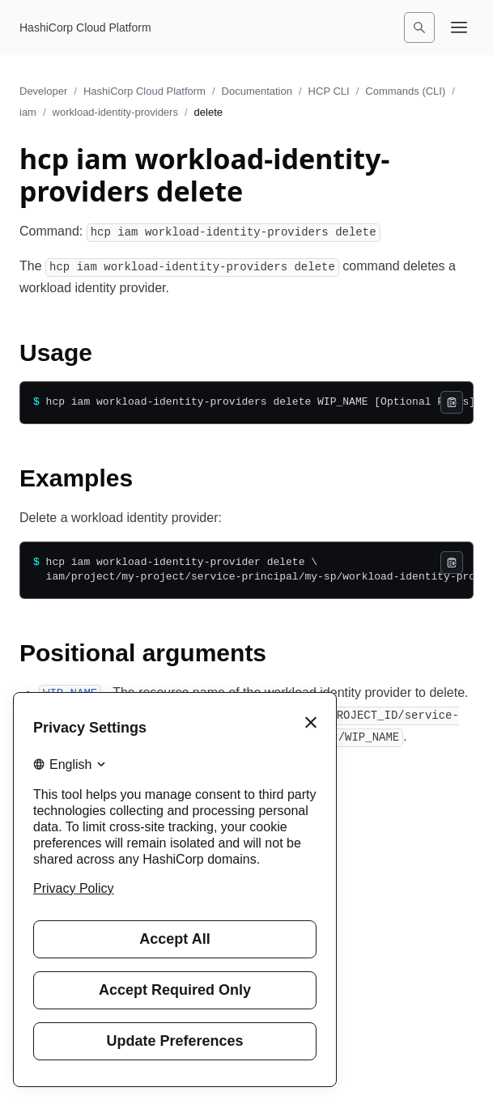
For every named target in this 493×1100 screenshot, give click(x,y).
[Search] (419, 27)
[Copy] (451, 402)
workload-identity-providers (115, 112)
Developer (43, 91)
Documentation (257, 91)
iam (27, 112)
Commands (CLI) (405, 91)
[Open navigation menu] (459, 27)
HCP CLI (329, 91)
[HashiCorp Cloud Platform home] (85, 27)
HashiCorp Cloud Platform (144, 91)
